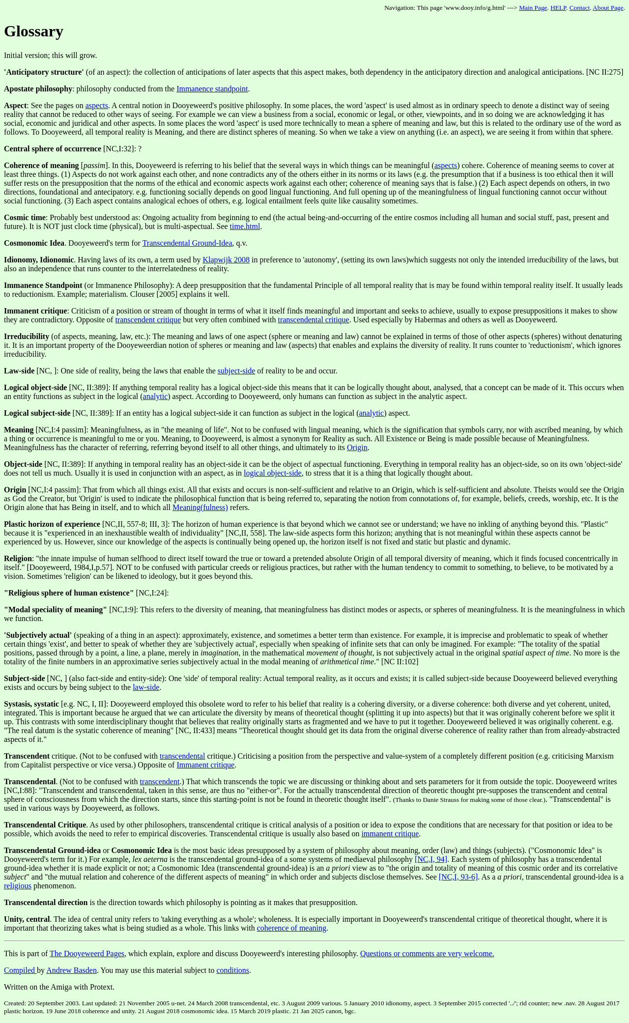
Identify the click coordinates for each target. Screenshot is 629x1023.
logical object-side (273, 473)
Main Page (533, 7)
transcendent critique (148, 319)
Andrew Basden (71, 970)
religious (17, 885)
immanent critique (390, 833)
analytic (155, 396)
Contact (580, 7)
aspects (97, 105)
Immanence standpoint (212, 89)
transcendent (160, 781)
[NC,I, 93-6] (458, 877)
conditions (232, 970)
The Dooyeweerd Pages (87, 953)
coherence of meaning (291, 928)
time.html (245, 226)
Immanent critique (205, 765)
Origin (357, 447)
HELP (558, 7)
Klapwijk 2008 (226, 260)
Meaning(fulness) (200, 507)
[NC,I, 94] (431, 859)
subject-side (236, 371)
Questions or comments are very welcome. (427, 953)
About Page (608, 7)
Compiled (20, 970)
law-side (146, 687)
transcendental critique (313, 319)
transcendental (182, 756)
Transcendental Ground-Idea (187, 243)
